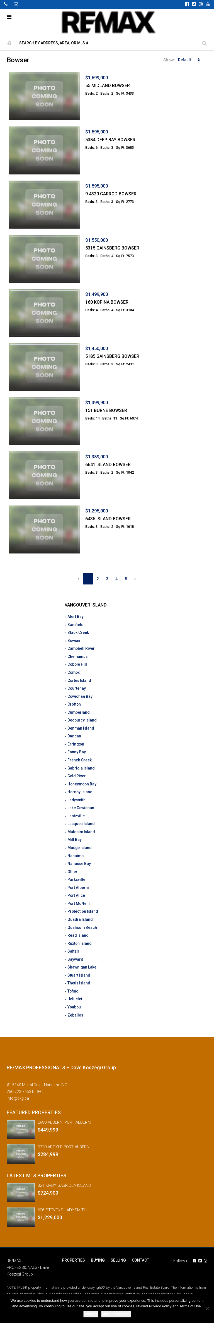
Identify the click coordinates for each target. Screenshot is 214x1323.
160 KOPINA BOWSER (106, 302)
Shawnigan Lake (82, 960)
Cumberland (78, 710)
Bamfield (75, 624)
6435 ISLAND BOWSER (108, 518)
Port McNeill (78, 898)
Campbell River (81, 648)
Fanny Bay (76, 749)
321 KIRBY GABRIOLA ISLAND (64, 1177)
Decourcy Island (82, 718)
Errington (76, 741)
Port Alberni (78, 882)
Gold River (77, 773)
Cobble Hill (77, 663)
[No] (207, 1308)
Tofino (73, 984)
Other (72, 866)
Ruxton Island (79, 937)
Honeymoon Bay (82, 780)
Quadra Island (80, 913)
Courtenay (76, 687)
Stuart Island (79, 968)
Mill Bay (74, 835)
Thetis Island (79, 976)
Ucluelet (74, 991)
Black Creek (78, 632)
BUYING (97, 1252)
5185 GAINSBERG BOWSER (112, 356)
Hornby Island (80, 788)
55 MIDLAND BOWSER (107, 85)
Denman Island (81, 726)
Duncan (74, 734)
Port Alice (76, 890)
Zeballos (75, 1007)
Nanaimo (75, 851)
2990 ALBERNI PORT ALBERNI (64, 1114)
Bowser (74, 640)
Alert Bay (75, 616)
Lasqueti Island (81, 820)
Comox (74, 671)
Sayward (75, 952)
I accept (91, 1314)
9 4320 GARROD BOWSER (111, 193)
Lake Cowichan (80, 804)
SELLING (117, 1252)
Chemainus (77, 655)
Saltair (73, 945)
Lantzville (76, 812)
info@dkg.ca (18, 1090)
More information (116, 1314)
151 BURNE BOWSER (106, 410)
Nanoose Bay (79, 859)
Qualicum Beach (82, 921)
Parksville (76, 874)
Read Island (78, 929)
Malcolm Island (81, 827)
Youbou (74, 999)
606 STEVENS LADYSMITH (62, 1202)
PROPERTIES (73, 1252)
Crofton (74, 702)
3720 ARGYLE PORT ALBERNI (64, 1139)
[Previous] (79, 578)
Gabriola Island (81, 765)
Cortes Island (79, 679)
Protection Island (83, 905)
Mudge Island (80, 843)
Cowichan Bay (80, 694)
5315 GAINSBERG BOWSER (112, 248)
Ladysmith (76, 796)
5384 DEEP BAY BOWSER (110, 139)
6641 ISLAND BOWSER (108, 464)
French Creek (79, 757)
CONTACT (139, 1252)
